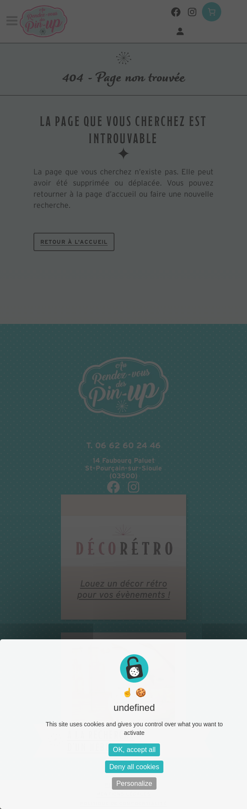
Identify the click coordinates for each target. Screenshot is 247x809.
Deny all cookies (134, 766)
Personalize (134, 783)
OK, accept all (134, 749)
